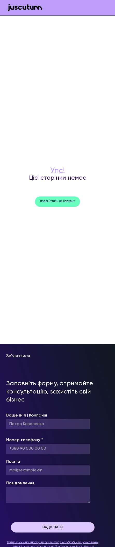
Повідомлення (20, 483)
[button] (104, 8)
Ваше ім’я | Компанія (26, 415)
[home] (23, 8)
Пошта (13, 462)
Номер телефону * (24, 440)
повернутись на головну (57, 201)
